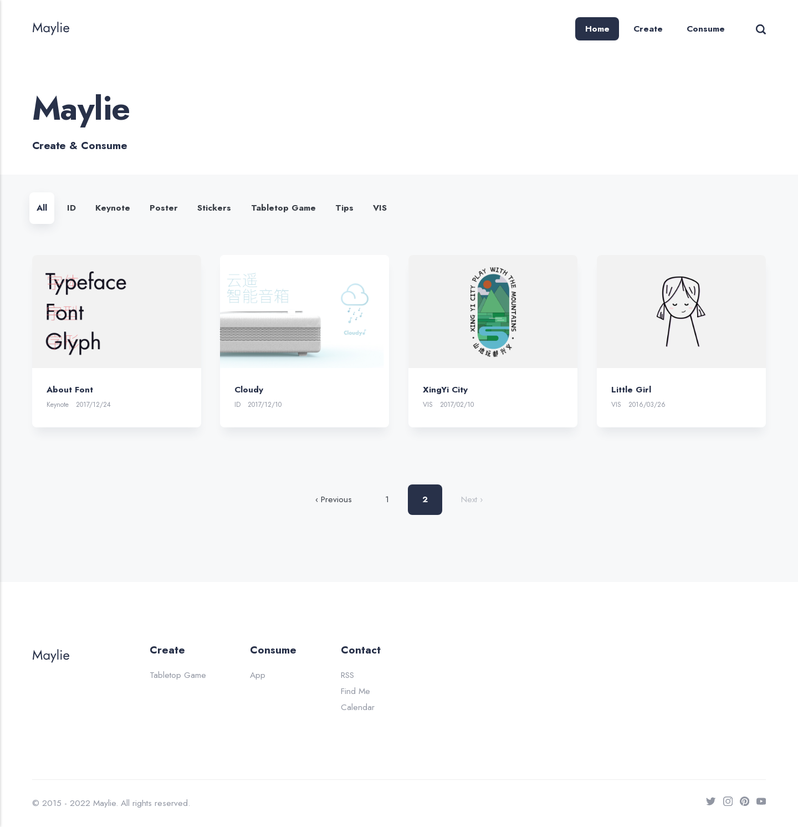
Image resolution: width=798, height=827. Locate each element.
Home (597, 29)
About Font (70, 389)
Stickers (214, 208)
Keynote (112, 208)
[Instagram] (724, 803)
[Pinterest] (741, 803)
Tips (344, 208)
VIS (380, 208)
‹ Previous (333, 499)
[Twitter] (707, 803)
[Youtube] (757, 803)
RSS (347, 675)
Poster (164, 208)
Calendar (358, 707)
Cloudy (248, 389)
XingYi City (445, 389)
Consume (706, 29)
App (257, 675)
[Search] (761, 28)
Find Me (355, 691)
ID (71, 208)
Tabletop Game (283, 208)
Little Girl (631, 389)
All (42, 208)
